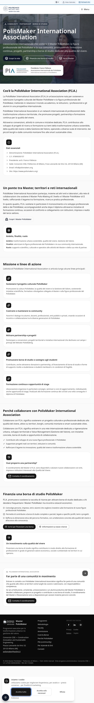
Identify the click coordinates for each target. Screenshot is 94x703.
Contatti (41, 649)
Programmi (42, 621)
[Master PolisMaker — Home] (8, 623)
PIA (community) (44, 642)
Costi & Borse (43, 635)
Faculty (40, 628)
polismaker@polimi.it (11, 651)
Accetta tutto (21, 692)
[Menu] (85, 9)
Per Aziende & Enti (45, 645)
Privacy (68, 630)
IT (57, 2)
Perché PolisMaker (45, 638)
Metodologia (43, 624)
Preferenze (15, 698)
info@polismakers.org (24, 167)
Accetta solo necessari (42, 691)
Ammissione (43, 631)
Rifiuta (62, 692)
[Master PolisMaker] (17, 9)
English (76, 633)
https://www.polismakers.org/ (25, 171)
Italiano (68, 633)
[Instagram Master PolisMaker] (80, 625)
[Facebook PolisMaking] (68, 625)
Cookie (75, 630)
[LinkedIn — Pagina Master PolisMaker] (74, 625)
